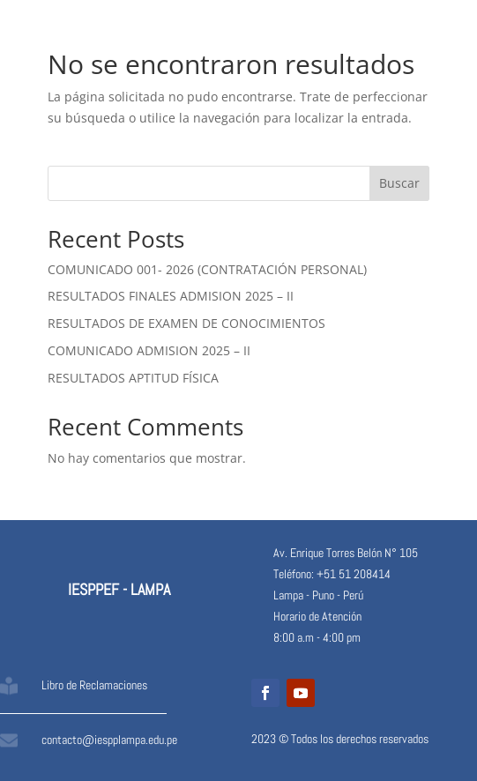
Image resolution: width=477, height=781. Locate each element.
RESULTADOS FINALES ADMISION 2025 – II (171, 295)
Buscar (399, 183)
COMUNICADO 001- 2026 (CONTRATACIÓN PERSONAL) (207, 269)
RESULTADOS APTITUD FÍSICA (133, 377)
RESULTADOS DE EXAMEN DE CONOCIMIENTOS (186, 323)
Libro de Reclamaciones (94, 685)
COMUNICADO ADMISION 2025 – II (149, 350)
